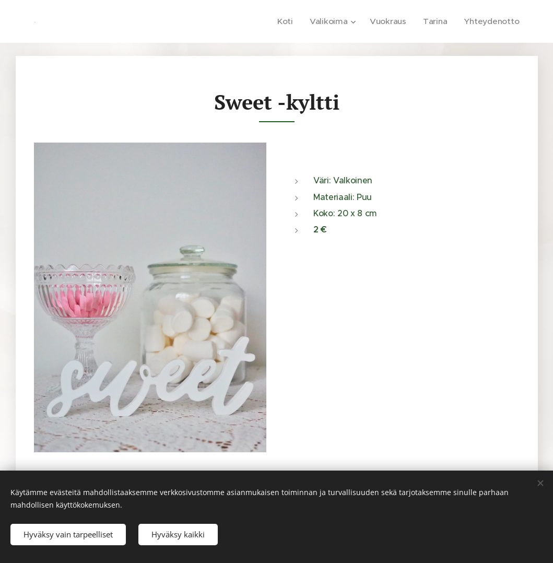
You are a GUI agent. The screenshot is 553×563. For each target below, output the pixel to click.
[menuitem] (293, 21)
